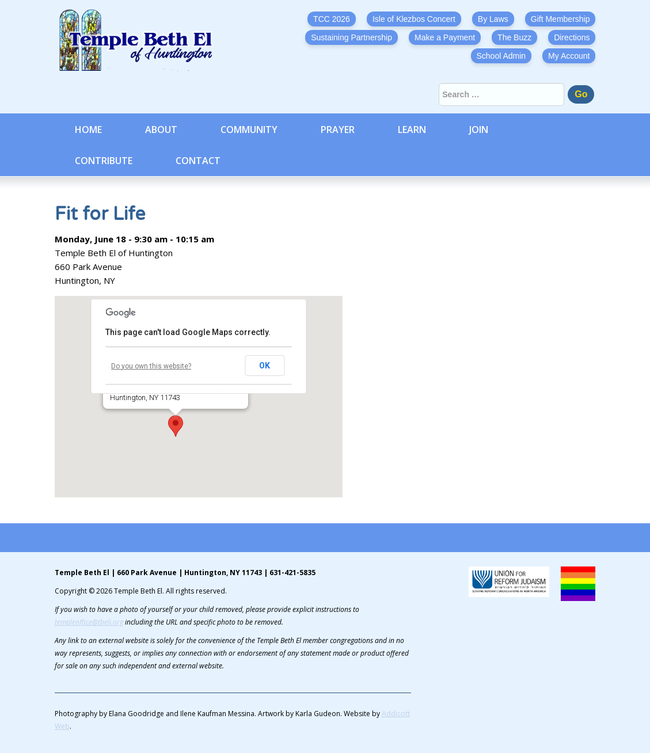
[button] (175, 426)
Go (581, 94)
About (161, 129)
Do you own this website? (151, 366)
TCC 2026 (331, 19)
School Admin (501, 55)
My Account (569, 55)
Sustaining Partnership (351, 37)
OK (264, 365)
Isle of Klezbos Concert (413, 19)
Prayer (338, 129)
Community (249, 129)
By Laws (493, 19)
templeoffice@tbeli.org (89, 622)
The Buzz (514, 37)
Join (478, 129)
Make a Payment (445, 37)
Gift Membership (560, 19)
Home (88, 129)
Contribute (103, 160)
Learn (412, 129)
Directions (572, 37)
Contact (198, 160)
